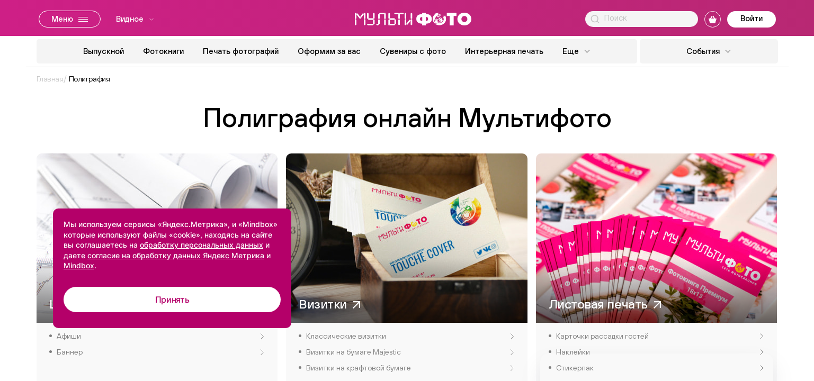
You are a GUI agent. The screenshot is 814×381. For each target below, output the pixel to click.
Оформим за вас (329, 51)
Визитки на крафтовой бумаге (410, 368)
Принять (172, 299)
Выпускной (103, 51)
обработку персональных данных (201, 244)
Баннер (160, 352)
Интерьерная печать (504, 51)
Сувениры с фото (413, 51)
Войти (751, 18)
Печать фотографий (241, 51)
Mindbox (79, 265)
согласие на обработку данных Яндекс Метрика (175, 255)
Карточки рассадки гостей (660, 336)
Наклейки (660, 352)
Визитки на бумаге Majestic (410, 352)
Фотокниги (163, 51)
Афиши (160, 336)
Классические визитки (410, 336)
